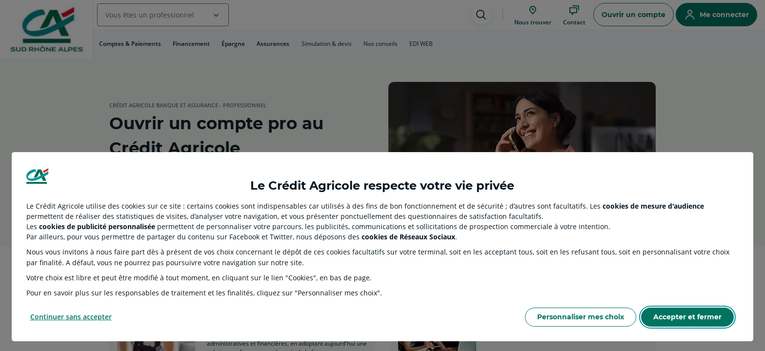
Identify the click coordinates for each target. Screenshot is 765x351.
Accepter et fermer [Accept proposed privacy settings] (687, 316)
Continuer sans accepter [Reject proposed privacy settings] (71, 316)
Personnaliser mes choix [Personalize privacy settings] (580, 316)
